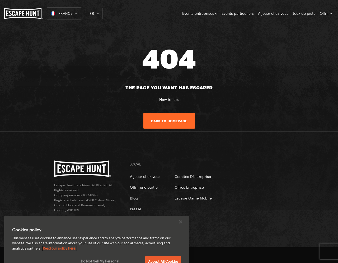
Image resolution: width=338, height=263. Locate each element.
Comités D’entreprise (193, 176)
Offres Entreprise (189, 187)
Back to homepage (169, 121)
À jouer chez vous (273, 13)
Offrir (326, 13)
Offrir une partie (144, 187)
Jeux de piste (304, 13)
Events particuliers (238, 13)
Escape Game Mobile (193, 198)
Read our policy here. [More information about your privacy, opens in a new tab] (59, 252)
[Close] (180, 226)
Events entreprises (199, 13)
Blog (134, 198)
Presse (135, 209)
